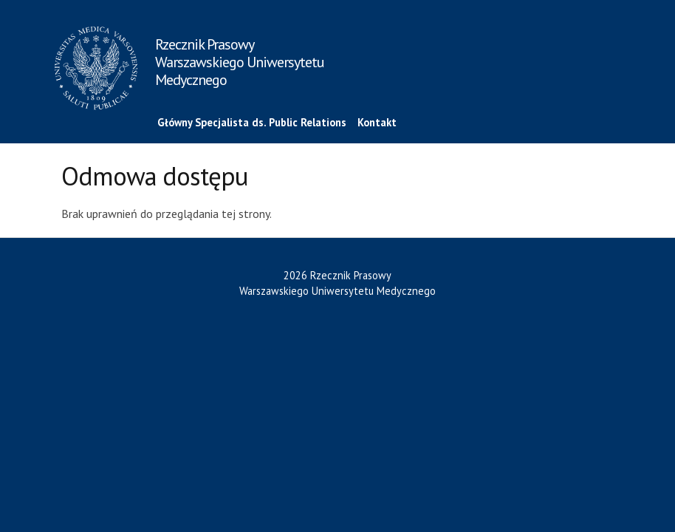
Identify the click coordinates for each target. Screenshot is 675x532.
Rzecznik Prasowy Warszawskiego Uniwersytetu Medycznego (239, 62)
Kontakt (377, 122)
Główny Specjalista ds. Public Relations (251, 122)
